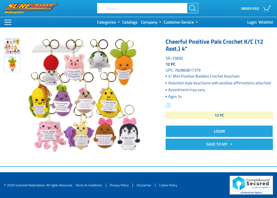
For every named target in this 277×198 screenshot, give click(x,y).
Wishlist (266, 22)
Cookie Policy (168, 185)
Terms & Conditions (88, 185)
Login (252, 22)
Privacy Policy (119, 185)
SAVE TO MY (217, 144)
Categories (106, 22)
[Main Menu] (7, 22)
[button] (268, 8)
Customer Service (179, 22)
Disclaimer (144, 185)
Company (149, 22)
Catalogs (129, 22)
